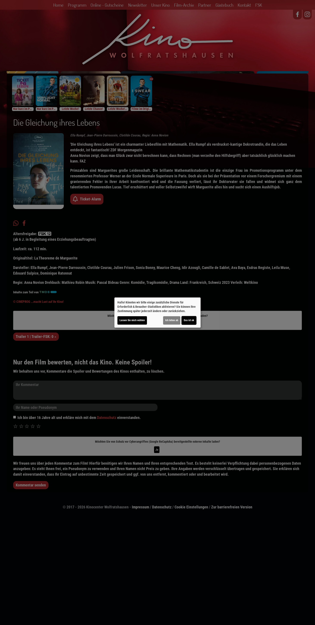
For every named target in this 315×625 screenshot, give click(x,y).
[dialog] (157, 312)
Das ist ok (189, 320)
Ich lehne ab (171, 320)
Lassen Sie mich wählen (132, 320)
